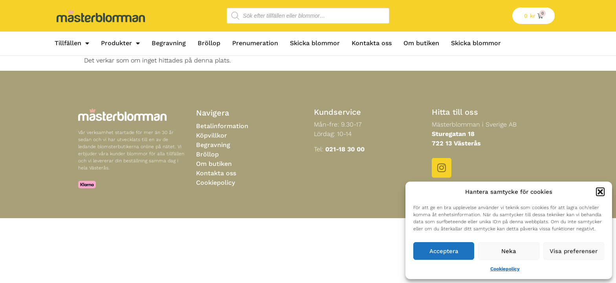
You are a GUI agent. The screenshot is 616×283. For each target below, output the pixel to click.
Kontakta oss (372, 43)
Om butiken (421, 43)
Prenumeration (255, 43)
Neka (508, 251)
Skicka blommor (315, 43)
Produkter (120, 43)
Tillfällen (72, 43)
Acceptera (443, 251)
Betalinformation (222, 126)
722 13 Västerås (456, 143)
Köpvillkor (211, 135)
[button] (600, 192)
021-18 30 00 (345, 149)
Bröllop (209, 43)
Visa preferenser (574, 251)
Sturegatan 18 (453, 134)
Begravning (169, 43)
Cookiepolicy (505, 269)
